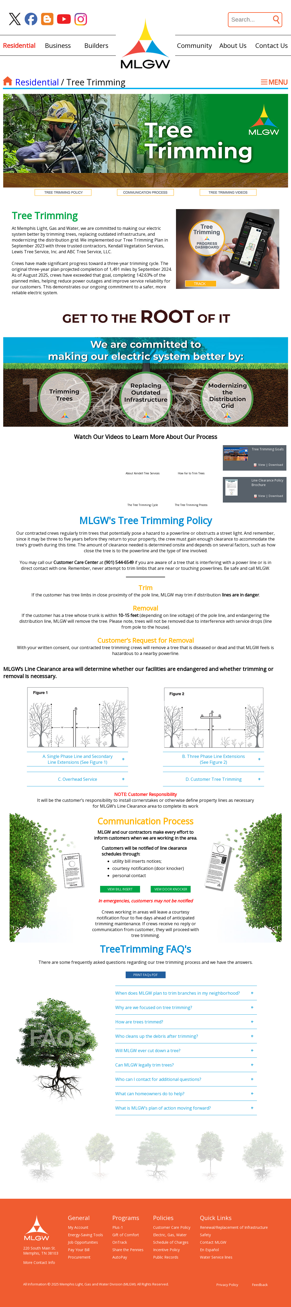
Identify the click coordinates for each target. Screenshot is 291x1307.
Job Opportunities (83, 1242)
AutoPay (119, 1257)
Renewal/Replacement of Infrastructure (234, 1227)
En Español (209, 1249)
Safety (205, 1234)
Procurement (79, 1257)
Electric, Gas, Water (170, 1234)
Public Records (165, 1257)
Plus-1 (117, 1227)
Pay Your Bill (78, 1249)
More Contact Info (39, 1262)
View (261, 465)
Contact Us (271, 45)
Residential (37, 82)
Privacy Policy (227, 1284)
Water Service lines (216, 1257)
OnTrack (119, 1242)
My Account (78, 1227)
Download (276, 465)
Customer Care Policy (171, 1227)
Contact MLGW (213, 1242)
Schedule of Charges (170, 1242)
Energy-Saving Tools (85, 1234)
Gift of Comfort (125, 1234)
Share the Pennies (128, 1249)
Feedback (260, 1284)
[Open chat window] (268, 1306)
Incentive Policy (166, 1249)
